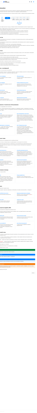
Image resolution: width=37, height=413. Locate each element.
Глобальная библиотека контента (5, 18)
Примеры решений (4, 33)
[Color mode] (34, 2)
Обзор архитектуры (4, 8)
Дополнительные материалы (4, 35)
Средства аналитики (5, 28)
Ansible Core (3, 9)
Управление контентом (5, 21)
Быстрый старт (4, 5)
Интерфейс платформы (5, 20)
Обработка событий (4, 24)
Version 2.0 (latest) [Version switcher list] (4, 410)
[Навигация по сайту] (1, 1)
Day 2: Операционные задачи (5, 16)
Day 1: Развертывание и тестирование (5, 14)
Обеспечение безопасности (4, 30)
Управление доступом (5, 25)
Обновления (3, 38)
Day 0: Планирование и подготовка (5, 11)
